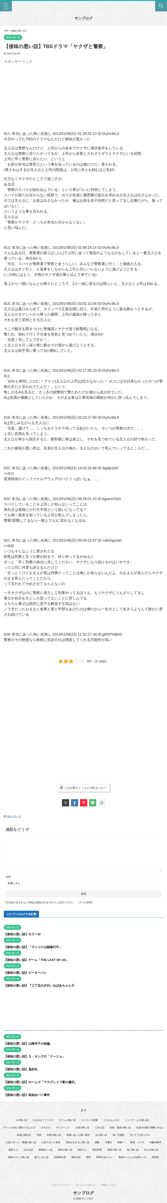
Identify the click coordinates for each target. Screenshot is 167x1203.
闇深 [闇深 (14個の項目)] (88, 1156)
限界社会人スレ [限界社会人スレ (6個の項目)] (104, 1156)
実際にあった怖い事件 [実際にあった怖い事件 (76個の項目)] (78, 1134)
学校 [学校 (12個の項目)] (39, 1134)
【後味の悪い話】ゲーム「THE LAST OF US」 (38, 959)
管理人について (108, 1185)
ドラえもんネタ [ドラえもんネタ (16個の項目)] (111, 1119)
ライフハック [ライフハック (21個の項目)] (63, 1127)
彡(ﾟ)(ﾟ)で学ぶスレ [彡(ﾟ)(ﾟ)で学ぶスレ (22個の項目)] (140, 1134)
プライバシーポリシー (86, 1185)
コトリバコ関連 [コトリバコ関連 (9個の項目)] (89, 1119)
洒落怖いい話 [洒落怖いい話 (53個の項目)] (45, 1149)
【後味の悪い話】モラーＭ (23, 934)
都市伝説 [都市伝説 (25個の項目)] (76, 1156)
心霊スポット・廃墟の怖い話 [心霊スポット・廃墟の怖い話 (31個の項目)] (21, 1142)
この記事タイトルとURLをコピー (83, 787)
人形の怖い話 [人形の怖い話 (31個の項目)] (82, 1127)
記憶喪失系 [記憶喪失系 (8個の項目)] (60, 1156)
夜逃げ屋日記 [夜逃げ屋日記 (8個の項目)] (24, 1134)
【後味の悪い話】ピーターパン (26, 972)
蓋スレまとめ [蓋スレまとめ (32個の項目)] (41, 1156)
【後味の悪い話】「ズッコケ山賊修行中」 (35, 946)
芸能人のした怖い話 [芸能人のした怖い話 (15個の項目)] (18, 1156)
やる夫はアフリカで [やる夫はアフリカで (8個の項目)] (43, 1119)
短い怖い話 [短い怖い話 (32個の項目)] (133, 1149)
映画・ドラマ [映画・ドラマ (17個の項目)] (137, 1142)
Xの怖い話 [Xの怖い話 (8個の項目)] (21, 1119)
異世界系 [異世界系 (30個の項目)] (97, 1149)
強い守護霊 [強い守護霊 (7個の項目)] (118, 1134)
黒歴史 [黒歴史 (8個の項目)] (155, 1156)
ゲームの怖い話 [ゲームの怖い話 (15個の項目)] (67, 1119)
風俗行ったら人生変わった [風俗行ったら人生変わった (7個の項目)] (132, 1156)
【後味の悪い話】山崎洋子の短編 (28, 1043)
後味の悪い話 (14, 816)
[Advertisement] (34, 90)
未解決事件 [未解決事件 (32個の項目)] (155, 1142)
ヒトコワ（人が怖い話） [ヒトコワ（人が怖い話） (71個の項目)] (138, 1119)
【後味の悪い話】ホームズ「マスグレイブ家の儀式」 (43, 1082)
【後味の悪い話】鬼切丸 (22, 1069)
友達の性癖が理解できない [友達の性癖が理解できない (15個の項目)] (150, 1127)
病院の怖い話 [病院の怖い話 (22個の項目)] (114, 1149)
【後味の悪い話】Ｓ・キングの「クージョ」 (36, 1056)
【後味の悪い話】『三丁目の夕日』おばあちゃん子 (41, 985)
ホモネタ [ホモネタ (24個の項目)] (45, 1127)
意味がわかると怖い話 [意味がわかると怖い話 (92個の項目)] (77, 1142)
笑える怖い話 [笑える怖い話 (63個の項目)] (151, 1149)
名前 (8, 876)
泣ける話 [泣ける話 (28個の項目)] (28, 1149)
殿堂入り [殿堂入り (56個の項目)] (13, 1149)
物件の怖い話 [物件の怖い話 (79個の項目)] (65, 1149)
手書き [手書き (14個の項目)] (108, 1142)
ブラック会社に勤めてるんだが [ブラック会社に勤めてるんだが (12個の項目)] (19, 1127)
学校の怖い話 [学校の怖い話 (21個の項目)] (54, 1134)
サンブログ (84, 18)
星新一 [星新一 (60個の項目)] (121, 1142)
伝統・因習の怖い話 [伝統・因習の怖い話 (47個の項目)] (120, 1127)
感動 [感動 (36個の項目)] (97, 1142)
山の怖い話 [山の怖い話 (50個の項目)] (101, 1134)
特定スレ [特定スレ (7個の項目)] (82, 1149)
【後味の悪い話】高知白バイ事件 (28, 1094)
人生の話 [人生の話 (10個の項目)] (99, 1127)
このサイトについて (60, 1185)
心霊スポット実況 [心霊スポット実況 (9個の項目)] (51, 1142)
